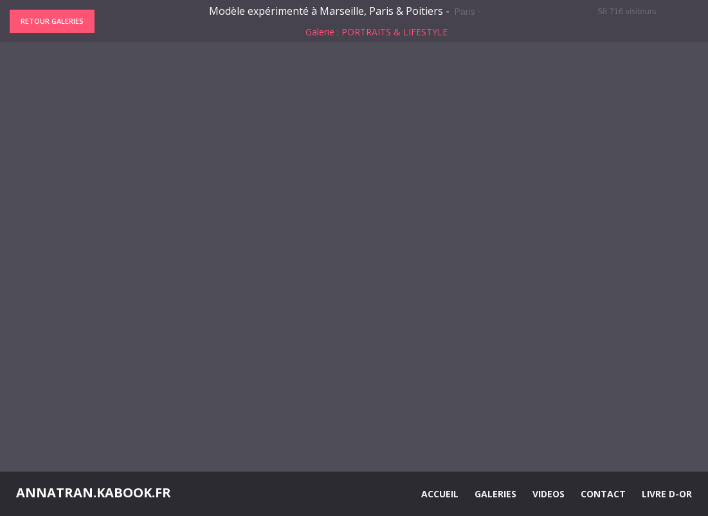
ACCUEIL (439, 494)
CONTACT (603, 494)
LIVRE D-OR (667, 494)
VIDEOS (548, 494)
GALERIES (495, 494)
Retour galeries (52, 21)
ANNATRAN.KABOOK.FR (93, 493)
